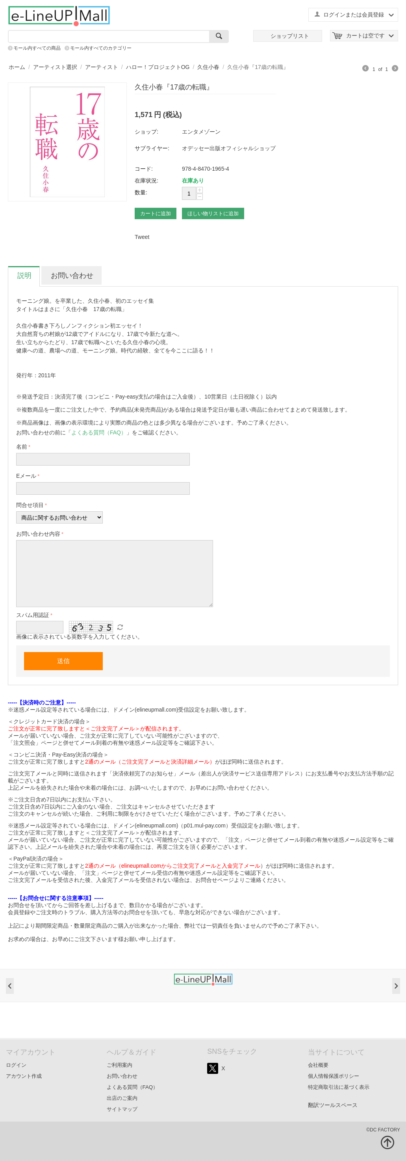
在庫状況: (146, 180)
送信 (63, 661)
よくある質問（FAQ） (132, 1087)
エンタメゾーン (201, 132)
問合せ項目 (30, 505)
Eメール (26, 476)
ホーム (17, 67)
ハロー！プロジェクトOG (158, 67)
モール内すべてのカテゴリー (101, 48)
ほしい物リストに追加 (213, 213)
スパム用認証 (32, 615)
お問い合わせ (72, 276)
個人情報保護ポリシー (333, 1076)
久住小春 (208, 67)
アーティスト (101, 67)
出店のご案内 (122, 1098)
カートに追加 (155, 213)
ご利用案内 (119, 1065)
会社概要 (318, 1065)
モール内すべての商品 (37, 48)
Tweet (142, 237)
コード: (144, 169)
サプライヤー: (152, 148)
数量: (141, 192)
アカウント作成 (24, 1076)
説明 (24, 276)
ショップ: (146, 132)
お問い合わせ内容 (38, 534)
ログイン (16, 1065)
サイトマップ (122, 1109)
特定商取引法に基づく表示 (338, 1087)
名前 (21, 447)
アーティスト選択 (55, 67)
